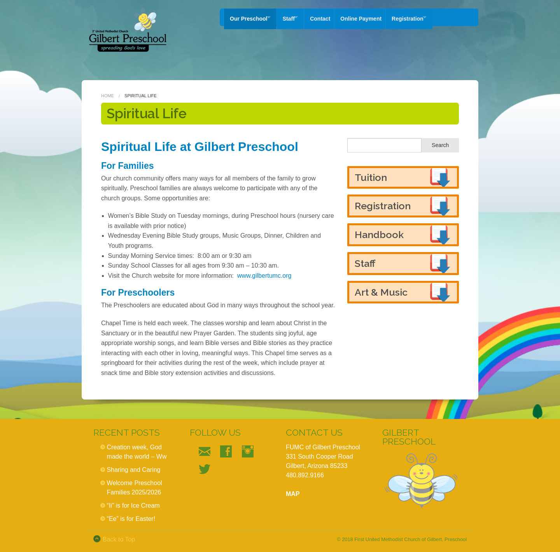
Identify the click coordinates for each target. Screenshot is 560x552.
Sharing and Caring (134, 469)
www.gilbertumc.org (263, 275)
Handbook (379, 234)
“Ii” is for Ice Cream (133, 505)
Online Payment (372, 17)
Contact (329, 17)
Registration (421, 17)
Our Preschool (248, 17)
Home (107, 95)
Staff (293, 17)
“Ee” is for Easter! (131, 518)
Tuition (371, 177)
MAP (293, 494)
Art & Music (381, 292)
